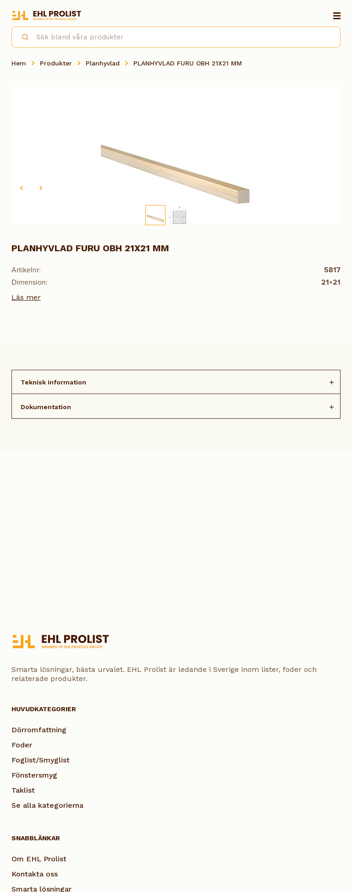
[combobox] (176, 37)
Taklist (23, 790)
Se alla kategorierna (47, 805)
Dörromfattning (38, 729)
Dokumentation (46, 407)
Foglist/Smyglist (40, 760)
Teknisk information (53, 382)
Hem (18, 63)
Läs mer (26, 297)
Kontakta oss (34, 874)
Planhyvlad (103, 63)
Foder (21, 745)
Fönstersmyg (34, 775)
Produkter (56, 63)
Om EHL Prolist (38, 858)
